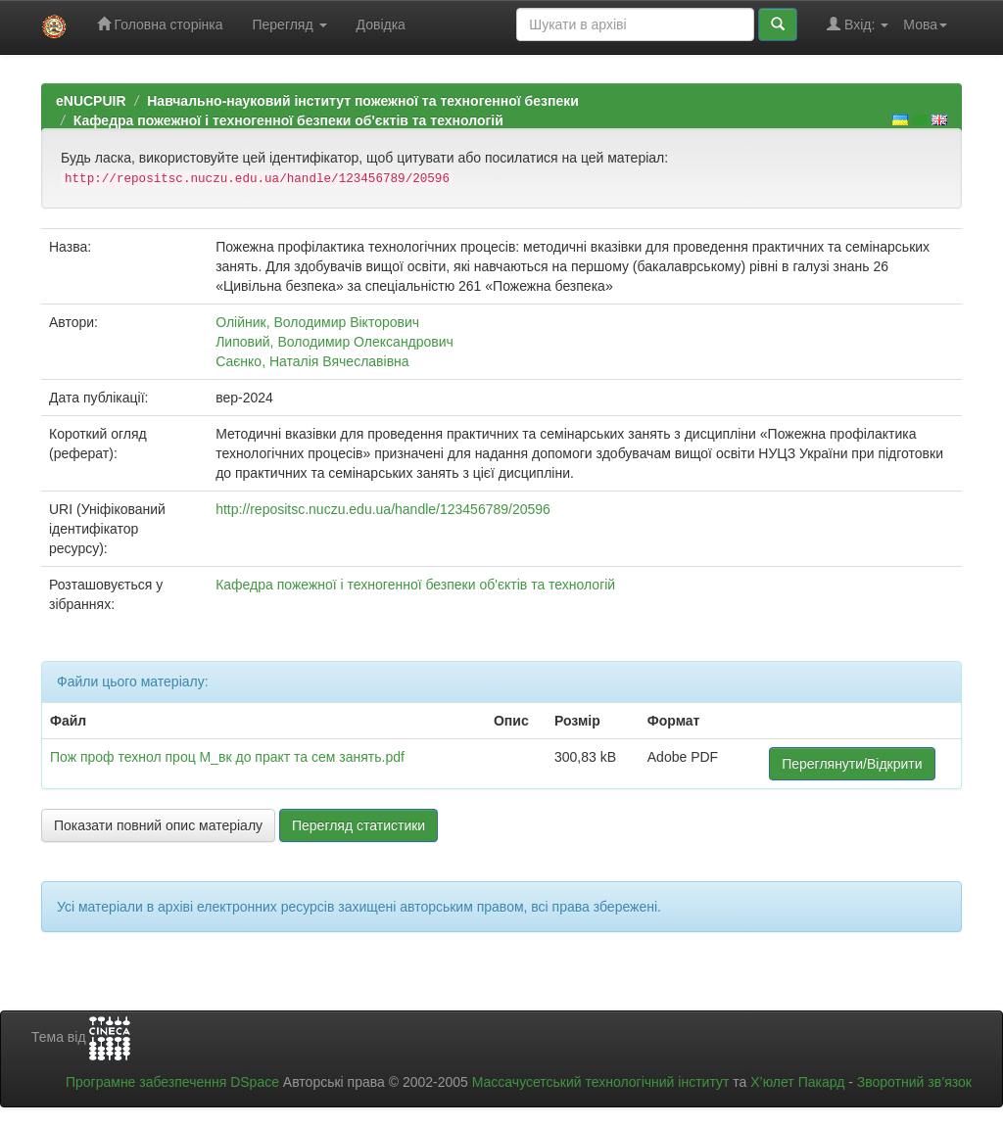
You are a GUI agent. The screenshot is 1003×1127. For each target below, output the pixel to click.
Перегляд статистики (358, 825)
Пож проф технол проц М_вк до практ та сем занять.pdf (227, 757)
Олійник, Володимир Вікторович (317, 322)
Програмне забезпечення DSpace (172, 1082)
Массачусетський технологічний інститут (601, 1082)
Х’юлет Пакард (797, 1082)
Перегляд (289, 24)
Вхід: (857, 24)
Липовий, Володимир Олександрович (334, 342)
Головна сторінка (160, 24)
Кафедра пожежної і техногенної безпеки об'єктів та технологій (288, 120)
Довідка (381, 24)
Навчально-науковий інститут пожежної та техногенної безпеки (363, 101)
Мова (925, 24)
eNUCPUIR (91, 101)
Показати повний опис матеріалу (158, 825)
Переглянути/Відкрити (852, 764)
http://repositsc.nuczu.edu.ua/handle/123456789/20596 (382, 509)
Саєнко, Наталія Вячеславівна (311, 361)
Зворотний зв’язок (914, 1082)
